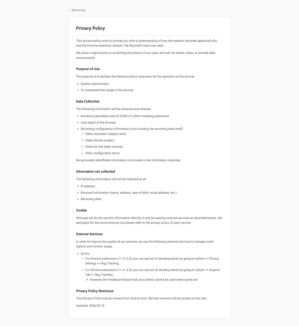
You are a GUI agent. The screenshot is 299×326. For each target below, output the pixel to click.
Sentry (85, 253)
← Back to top (76, 10)
